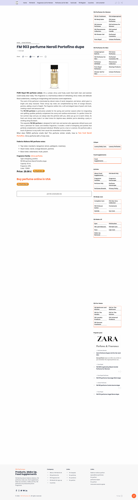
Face (95, 230)
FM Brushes (113, 223)
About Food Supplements (98, 174)
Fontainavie (113, 206)
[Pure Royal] (100, 364)
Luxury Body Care (100, 146)
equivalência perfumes (97, 475)
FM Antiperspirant (115, 16)
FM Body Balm (99, 19)
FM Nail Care (113, 227)
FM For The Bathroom (112, 308)
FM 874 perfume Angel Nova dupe (107, 394)
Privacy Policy (113, 188)
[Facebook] (16, 491)
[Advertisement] (54, 24)
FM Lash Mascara (100, 227)
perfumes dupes (95, 479)
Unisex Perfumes (114, 39)
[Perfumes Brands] (102, 350)
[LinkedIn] (26, 491)
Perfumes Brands (100, 188)
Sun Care (112, 211)
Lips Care (112, 230)
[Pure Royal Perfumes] (103, 375)
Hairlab (96, 211)
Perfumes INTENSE (97, 63)
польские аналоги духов (97, 484)
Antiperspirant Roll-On (99, 53)
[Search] (119, 3)
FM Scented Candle (113, 30)
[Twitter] (21, 491)
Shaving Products (115, 67)
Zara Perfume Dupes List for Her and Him (108, 354)
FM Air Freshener (100, 16)
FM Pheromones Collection (99, 30)
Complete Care (99, 201)
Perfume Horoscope (112, 184)
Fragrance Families (97, 179)
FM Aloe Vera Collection (113, 202)
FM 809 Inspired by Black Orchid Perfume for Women (107, 368)
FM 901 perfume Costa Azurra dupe (108, 385)
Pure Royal (98, 39)
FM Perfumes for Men (100, 58)
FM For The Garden (98, 313)
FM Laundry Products (98, 318)
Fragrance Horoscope (112, 179)
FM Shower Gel (99, 34)
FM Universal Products (113, 318)
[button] (116, 3)
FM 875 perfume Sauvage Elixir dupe (108, 378)
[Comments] (119, 371)
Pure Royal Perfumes (98, 68)
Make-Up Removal (97, 234)
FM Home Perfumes (112, 20)
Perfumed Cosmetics (112, 35)
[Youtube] (24, 491)
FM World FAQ (113, 173)
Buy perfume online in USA (34, 179)
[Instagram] (19, 491)
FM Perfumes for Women (114, 25)
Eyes (95, 223)
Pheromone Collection (113, 63)
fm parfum (93, 477)
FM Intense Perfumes (98, 25)
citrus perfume (36, 156)
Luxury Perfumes (115, 146)
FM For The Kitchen (112, 313)
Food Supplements (98, 160)
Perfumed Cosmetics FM (113, 58)
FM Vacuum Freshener (98, 323)
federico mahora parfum (97, 472)
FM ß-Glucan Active (98, 207)
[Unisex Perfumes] (102, 383)
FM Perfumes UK (25, 496)
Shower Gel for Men (99, 73)
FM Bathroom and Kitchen (100, 308)
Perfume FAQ (98, 183)
